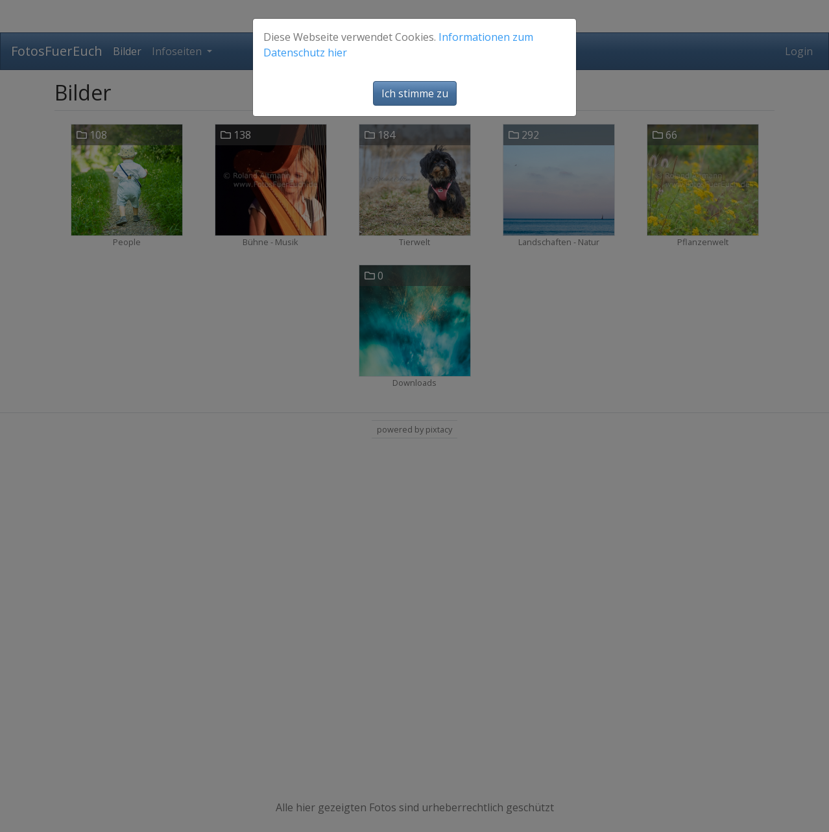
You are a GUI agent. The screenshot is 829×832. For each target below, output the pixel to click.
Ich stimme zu (414, 93)
